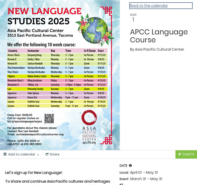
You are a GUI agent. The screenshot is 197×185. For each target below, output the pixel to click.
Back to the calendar (149, 5)
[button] (130, 165)
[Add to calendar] (21, 154)
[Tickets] (186, 154)
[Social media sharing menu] (52, 154)
